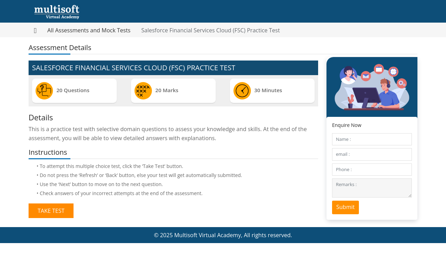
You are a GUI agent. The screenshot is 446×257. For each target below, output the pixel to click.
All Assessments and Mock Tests (89, 30)
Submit (345, 207)
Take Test (51, 211)
